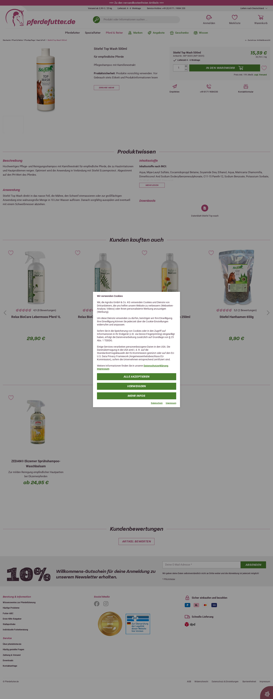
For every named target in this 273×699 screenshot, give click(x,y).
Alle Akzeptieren (136, 376)
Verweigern (136, 386)
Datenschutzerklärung (156, 365)
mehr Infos (136, 395)
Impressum (103, 368)
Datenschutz (157, 403)
